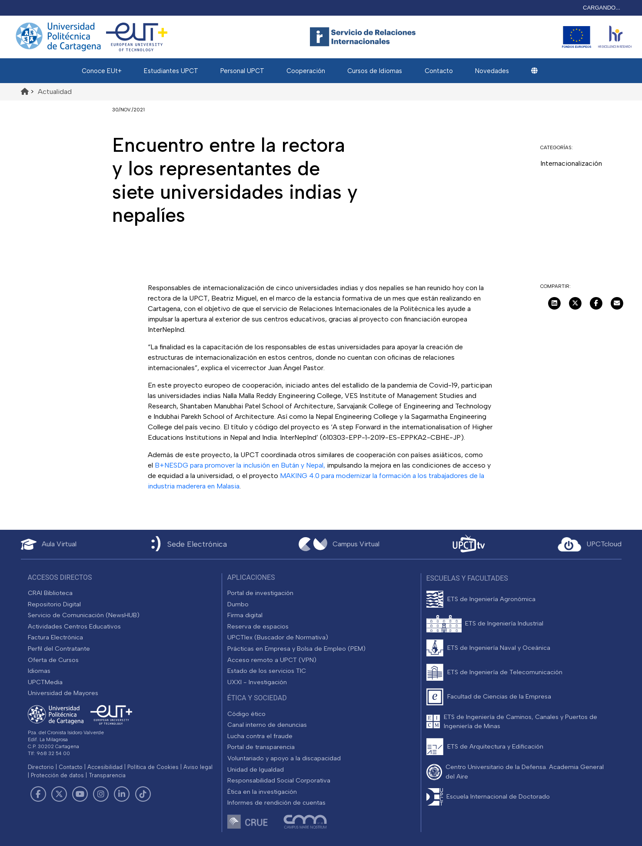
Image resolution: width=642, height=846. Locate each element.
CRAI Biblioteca (50, 593)
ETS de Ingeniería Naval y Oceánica (498, 648)
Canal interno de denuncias (267, 725)
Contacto (439, 71)
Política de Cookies (153, 767)
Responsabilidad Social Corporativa (278, 780)
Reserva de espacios (258, 626)
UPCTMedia (45, 682)
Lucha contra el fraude (260, 736)
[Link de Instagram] (100, 794)
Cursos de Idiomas (374, 71)
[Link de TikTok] (142, 794)
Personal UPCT (242, 71)
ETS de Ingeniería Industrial (504, 623)
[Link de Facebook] (38, 794)
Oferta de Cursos (53, 660)
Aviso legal (198, 767)
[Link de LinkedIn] (121, 794)
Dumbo (238, 604)
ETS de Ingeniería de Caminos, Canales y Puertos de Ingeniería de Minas (520, 721)
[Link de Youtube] (80, 794)
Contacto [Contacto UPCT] (71, 767)
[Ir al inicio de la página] (25, 91)
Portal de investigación (260, 593)
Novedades (492, 71)
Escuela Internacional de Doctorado (498, 796)
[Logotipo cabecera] (364, 37)
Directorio (41, 767)
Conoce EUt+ (102, 71)
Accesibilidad (105, 767)
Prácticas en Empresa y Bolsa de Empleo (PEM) (296, 648)
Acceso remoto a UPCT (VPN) (271, 660)
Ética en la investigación (262, 792)
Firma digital (245, 615)
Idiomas (39, 671)
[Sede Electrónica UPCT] (187, 544)
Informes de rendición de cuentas (276, 802)
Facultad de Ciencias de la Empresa (499, 696)
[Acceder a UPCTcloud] (590, 544)
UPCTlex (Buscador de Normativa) (277, 637)
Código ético (246, 714)
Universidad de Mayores (63, 693)
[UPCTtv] (468, 544)
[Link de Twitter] (59, 794)
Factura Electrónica (55, 637)
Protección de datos (57, 775)
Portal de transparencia (261, 747)
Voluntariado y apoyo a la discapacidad (284, 758)
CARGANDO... (601, 7)
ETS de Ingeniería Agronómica (491, 599)
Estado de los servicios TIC (266, 671)
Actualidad (55, 91)
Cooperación (305, 71)
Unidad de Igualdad (255, 769)
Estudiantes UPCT (171, 71)
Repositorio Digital (54, 604)
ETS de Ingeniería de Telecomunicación (504, 672)
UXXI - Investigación (257, 682)
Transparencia (107, 775)
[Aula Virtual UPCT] (49, 544)
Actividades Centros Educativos (74, 626)
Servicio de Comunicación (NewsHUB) (84, 615)
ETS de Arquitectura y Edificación (495, 746)
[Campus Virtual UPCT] (339, 544)
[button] (534, 71)
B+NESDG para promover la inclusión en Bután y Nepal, (240, 465)
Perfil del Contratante (59, 648)
